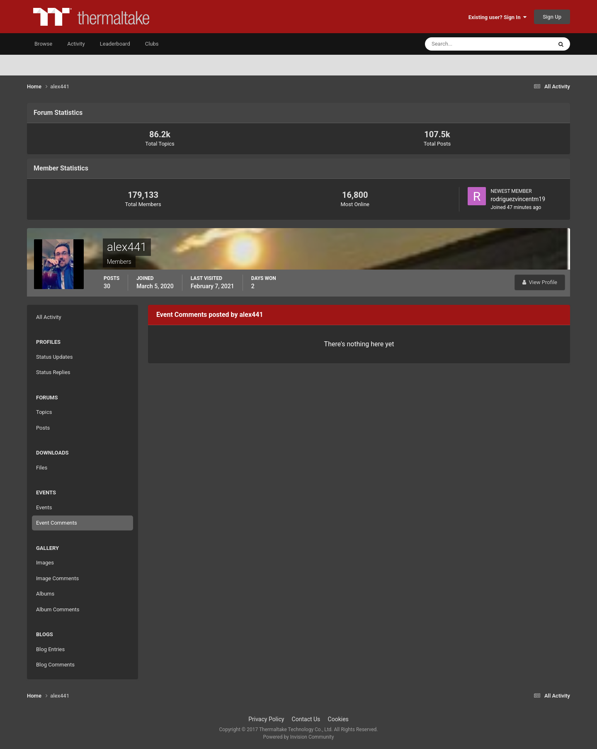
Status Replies (53, 372)
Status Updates (54, 357)
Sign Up (552, 17)
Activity (76, 44)
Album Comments (57, 609)
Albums (45, 594)
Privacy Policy (266, 719)
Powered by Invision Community (298, 737)
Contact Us (306, 719)
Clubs (152, 44)
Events (44, 507)
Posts (43, 428)
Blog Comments (55, 664)
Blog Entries (50, 649)
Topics (44, 412)
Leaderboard (115, 44)
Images (45, 562)
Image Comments (57, 578)
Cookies (338, 719)
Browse (43, 44)
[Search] (463, 44)
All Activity (48, 317)
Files (41, 467)
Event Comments (56, 523)
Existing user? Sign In (497, 17)
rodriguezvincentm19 (517, 199)
